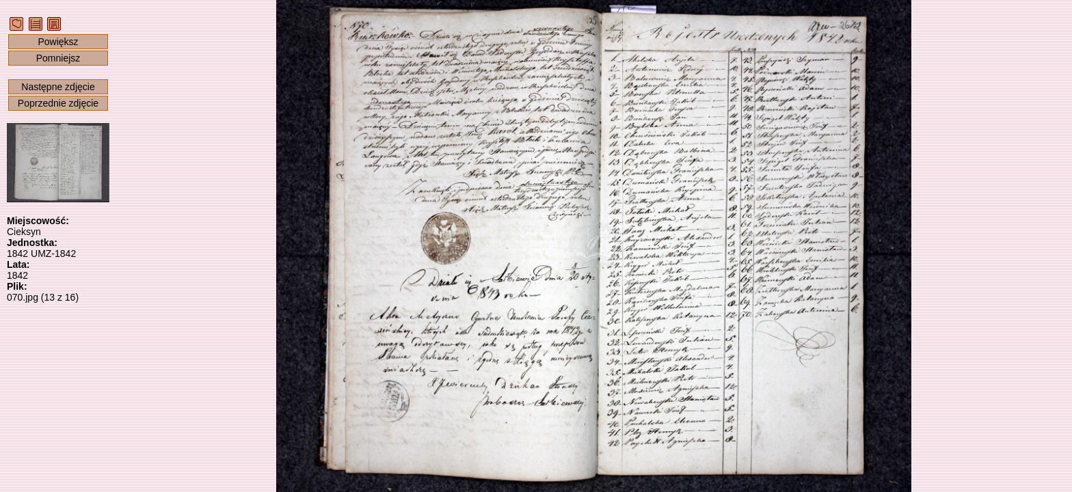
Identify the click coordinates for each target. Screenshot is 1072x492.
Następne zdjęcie (57, 86)
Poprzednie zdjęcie (58, 103)
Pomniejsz (58, 58)
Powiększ (58, 41)
